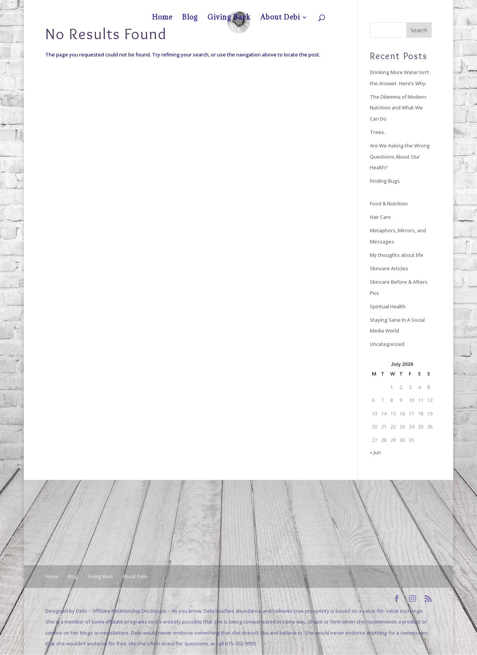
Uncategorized (387, 344)
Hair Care (380, 216)
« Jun (375, 452)
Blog (365, 6)
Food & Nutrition (389, 203)
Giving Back (386, 6)
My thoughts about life (396, 254)
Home (348, 6)
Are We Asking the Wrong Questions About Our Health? (400, 156)
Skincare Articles (389, 268)
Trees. (377, 132)
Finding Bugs (385, 180)
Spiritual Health (388, 306)
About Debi (413, 6)
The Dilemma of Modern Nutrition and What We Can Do (398, 107)
